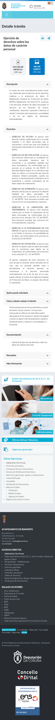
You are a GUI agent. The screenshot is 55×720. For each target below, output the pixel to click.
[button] (50, 3)
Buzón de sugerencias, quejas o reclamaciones (25, 475)
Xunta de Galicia (10, 596)
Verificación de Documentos (16, 581)
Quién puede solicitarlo (17, 293)
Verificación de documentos (17, 484)
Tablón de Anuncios (13, 575)
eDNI (6, 610)
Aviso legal (43, 630)
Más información (14, 363)
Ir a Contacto (7, 544)
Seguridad (16, 632)
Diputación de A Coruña (14, 593)
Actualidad (10, 481)
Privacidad (6, 632)
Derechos (10, 129)
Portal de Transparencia (14, 564)
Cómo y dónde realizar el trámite (21, 301)
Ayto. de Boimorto (11, 591)
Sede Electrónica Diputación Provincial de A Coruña (26, 621)
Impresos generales (13, 567)
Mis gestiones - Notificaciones (17, 562)
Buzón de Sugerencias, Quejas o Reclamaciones (24, 578)
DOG (6, 604)
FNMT (7, 615)
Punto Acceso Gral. (12, 599)
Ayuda (24, 632)
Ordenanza (13, 490)
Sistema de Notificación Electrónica (20, 472)
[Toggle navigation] (6, 15)
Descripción (12, 84)
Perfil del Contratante (13, 573)
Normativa (11, 355)
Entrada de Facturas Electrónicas (19, 469)
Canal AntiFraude (13, 478)
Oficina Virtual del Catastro (15, 618)
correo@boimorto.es (20, 541)
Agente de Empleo (16, 496)
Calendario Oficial (12, 570)
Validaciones (9, 613)
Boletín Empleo (15, 493)
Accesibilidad (22, 630)
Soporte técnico (9, 630)
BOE (6, 607)
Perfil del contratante (15, 466)
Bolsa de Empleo (13, 487)
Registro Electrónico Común (17, 499)
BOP (6, 602)
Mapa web (33, 630)
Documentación (13, 334)
